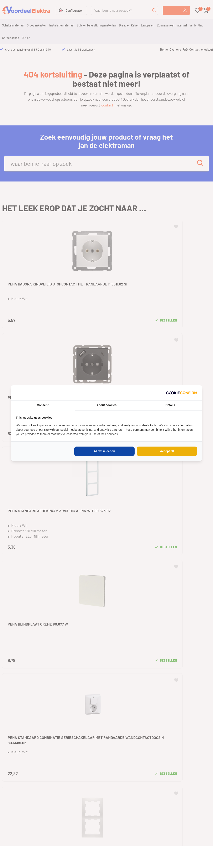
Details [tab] (170, 405)
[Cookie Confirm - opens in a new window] (181, 392)
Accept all (167, 451)
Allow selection (104, 451)
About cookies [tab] (106, 405)
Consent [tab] (42, 405)
